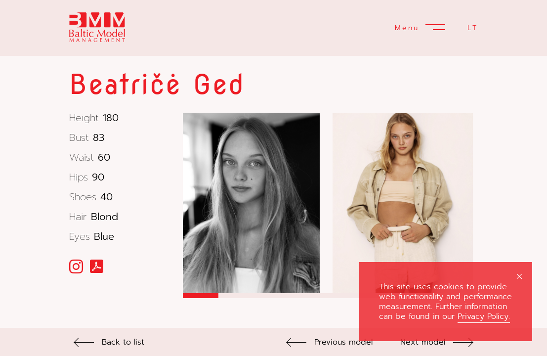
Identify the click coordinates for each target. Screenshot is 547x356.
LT (472, 28)
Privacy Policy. (484, 316)
